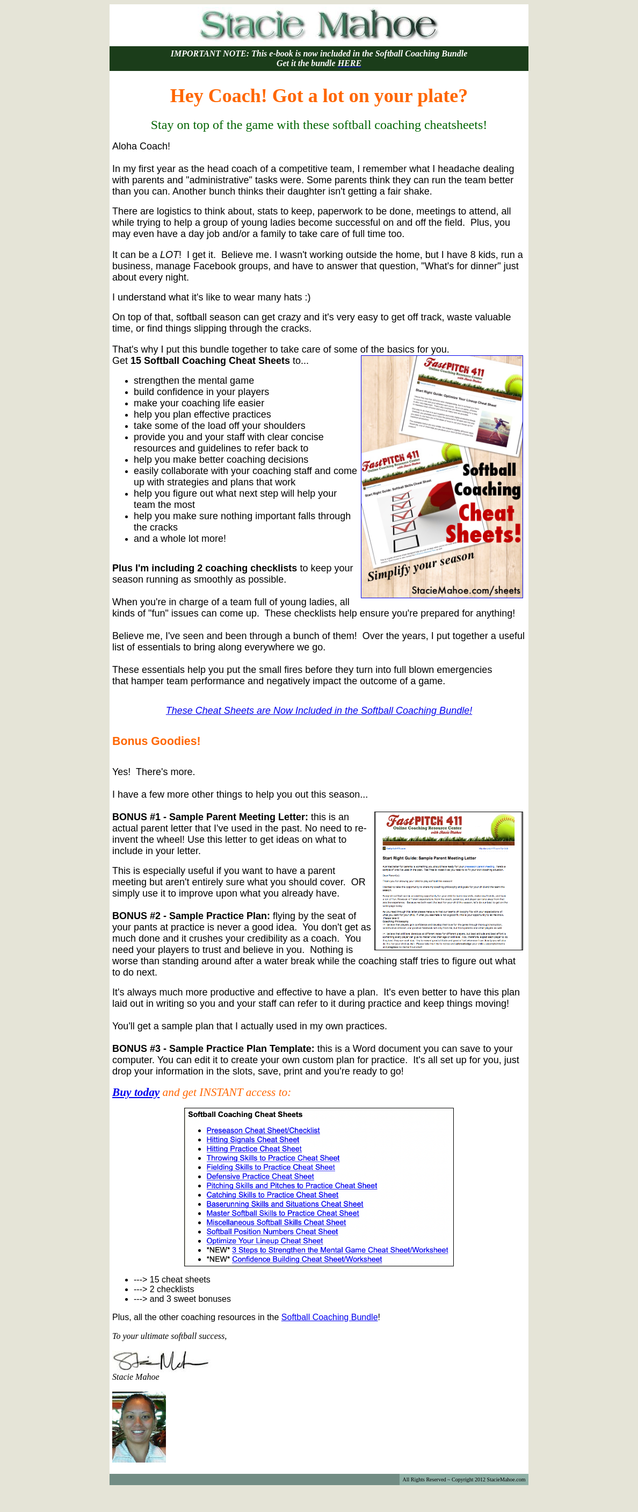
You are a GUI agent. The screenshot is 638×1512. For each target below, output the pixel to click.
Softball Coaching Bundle (329, 1317)
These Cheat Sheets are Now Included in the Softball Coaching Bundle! (319, 710)
